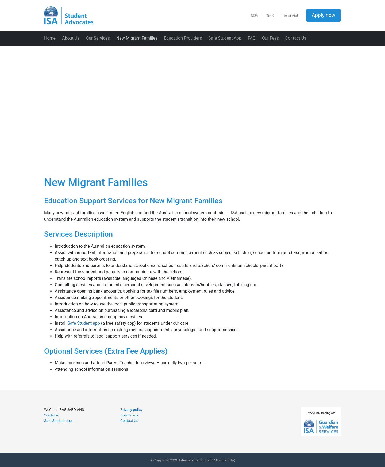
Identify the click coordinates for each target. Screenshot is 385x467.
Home (50, 38)
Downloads (129, 415)
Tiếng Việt (290, 15)
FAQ (252, 38)
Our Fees (270, 38)
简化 (270, 15)
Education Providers (183, 38)
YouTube (51, 415)
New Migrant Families (136, 38)
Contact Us (295, 38)
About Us (70, 38)
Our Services (98, 38)
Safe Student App (224, 38)
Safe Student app (83, 323)
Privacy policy (131, 409)
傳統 (254, 15)
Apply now (324, 15)
